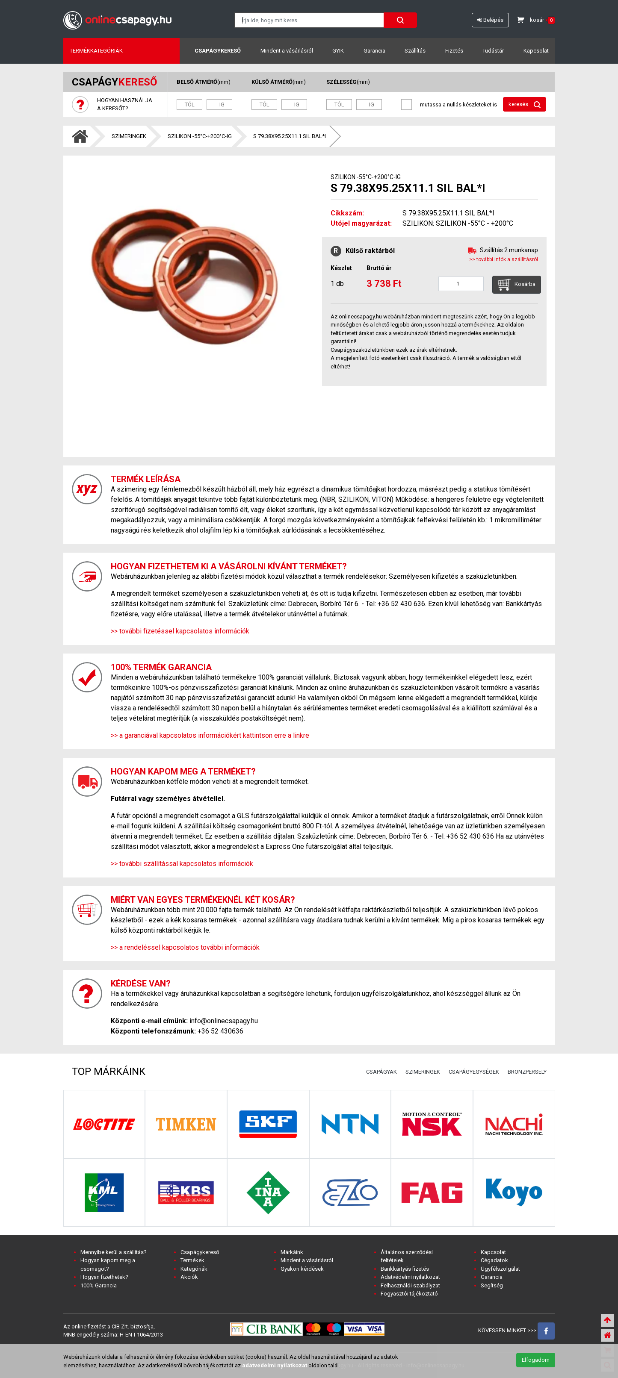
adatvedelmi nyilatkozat (274, 1365)
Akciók (189, 1277)
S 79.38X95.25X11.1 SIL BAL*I (289, 136)
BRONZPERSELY (527, 1072)
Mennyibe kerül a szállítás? (113, 1252)
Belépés (490, 20)
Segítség (492, 1285)
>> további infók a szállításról (503, 259)
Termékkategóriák (96, 50)
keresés (525, 104)
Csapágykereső (218, 50)
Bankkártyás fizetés (405, 1269)
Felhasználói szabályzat (410, 1285)
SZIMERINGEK (129, 136)
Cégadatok (494, 1260)
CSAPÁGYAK (381, 1072)
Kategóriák (193, 1269)
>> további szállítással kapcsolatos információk (182, 864)
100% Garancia (98, 1285)
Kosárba (516, 285)
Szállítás (415, 50)
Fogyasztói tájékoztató (409, 1293)
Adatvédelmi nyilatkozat (410, 1277)
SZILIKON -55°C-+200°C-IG (200, 136)
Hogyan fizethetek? (104, 1277)
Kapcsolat (536, 50)
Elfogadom (536, 1360)
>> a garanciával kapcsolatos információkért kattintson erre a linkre (210, 735)
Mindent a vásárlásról (286, 50)
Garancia (374, 50)
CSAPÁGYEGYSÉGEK (474, 1072)
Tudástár (493, 50)
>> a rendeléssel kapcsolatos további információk (185, 947)
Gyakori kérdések (302, 1269)
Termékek (192, 1260)
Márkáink (292, 1252)
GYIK (338, 50)
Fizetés (454, 50)
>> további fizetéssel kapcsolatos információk (180, 631)
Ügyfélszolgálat (500, 1269)
